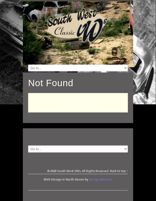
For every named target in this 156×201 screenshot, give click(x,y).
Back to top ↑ (119, 171)
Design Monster (100, 179)
